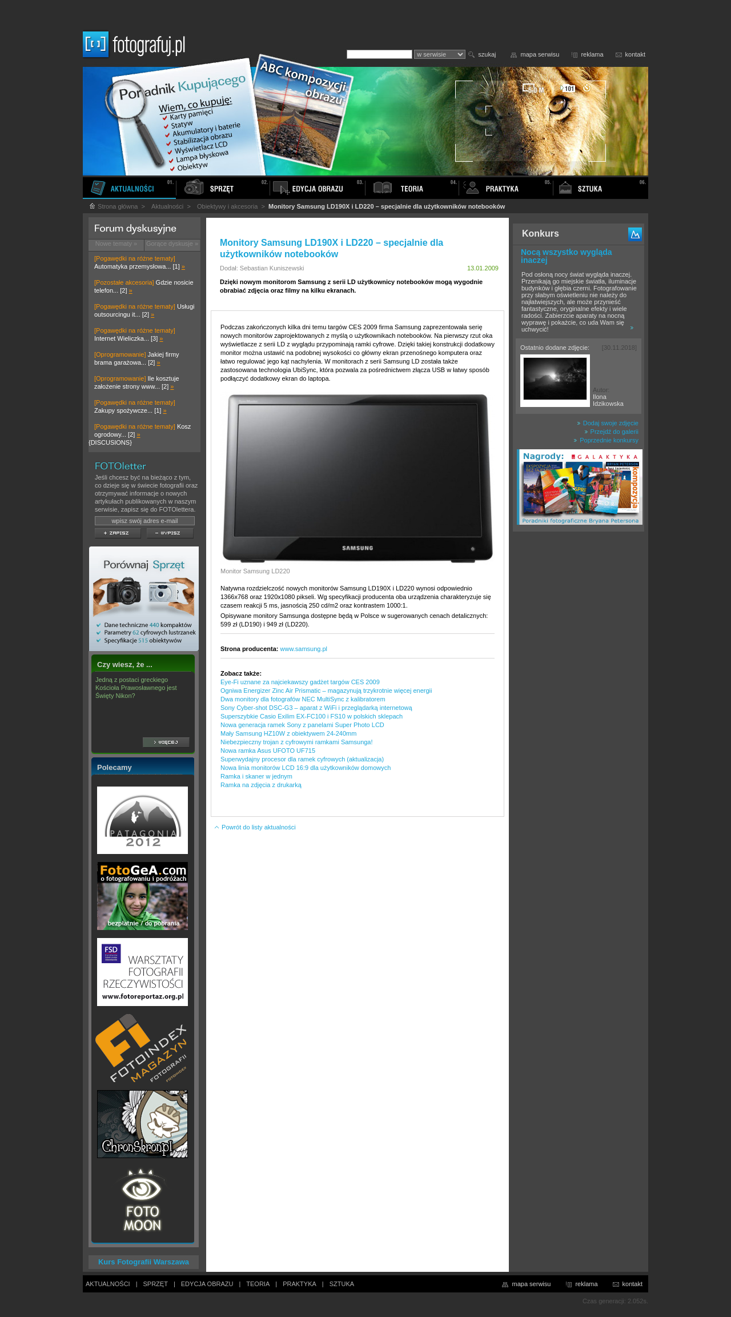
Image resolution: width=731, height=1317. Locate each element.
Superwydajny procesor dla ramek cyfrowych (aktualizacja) (302, 759)
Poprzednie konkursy (605, 440)
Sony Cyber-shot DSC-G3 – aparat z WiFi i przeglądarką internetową (316, 707)
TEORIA (258, 1283)
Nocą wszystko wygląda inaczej (566, 256)
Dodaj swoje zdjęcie (607, 423)
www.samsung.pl (304, 648)
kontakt (635, 54)
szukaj (487, 54)
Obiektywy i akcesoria (227, 206)
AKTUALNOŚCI (108, 1283)
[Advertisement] (578, 716)
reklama (592, 54)
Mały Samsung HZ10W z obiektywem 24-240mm (288, 733)
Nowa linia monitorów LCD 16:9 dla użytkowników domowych (305, 767)
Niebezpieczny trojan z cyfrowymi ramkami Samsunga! (296, 742)
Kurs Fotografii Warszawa (143, 1262)
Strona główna (113, 206)
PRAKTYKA (299, 1283)
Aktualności (167, 206)
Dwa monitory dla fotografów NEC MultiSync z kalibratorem (302, 699)
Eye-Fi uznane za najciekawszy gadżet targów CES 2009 (300, 682)
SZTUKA (342, 1283)
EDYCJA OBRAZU (207, 1283)
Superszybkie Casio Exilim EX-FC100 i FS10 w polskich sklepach (311, 716)
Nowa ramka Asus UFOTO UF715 (267, 750)
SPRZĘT (155, 1283)
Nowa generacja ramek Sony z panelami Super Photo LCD (302, 724)
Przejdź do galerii (611, 431)
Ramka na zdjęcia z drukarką (261, 784)
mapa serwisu (540, 54)
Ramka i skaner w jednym (256, 776)
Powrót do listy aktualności (255, 827)
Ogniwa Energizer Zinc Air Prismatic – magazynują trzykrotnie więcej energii (326, 690)
